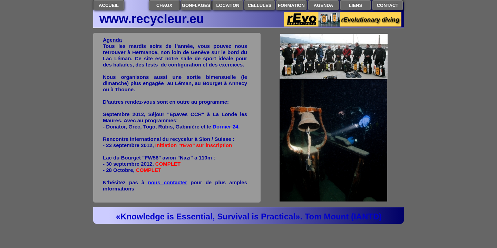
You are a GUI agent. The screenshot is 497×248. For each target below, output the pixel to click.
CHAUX (164, 5)
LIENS (355, 5)
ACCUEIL (109, 5)
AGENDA (323, 5)
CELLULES (260, 5)
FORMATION (291, 5)
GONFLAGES (196, 5)
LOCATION (228, 5)
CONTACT (388, 5)
